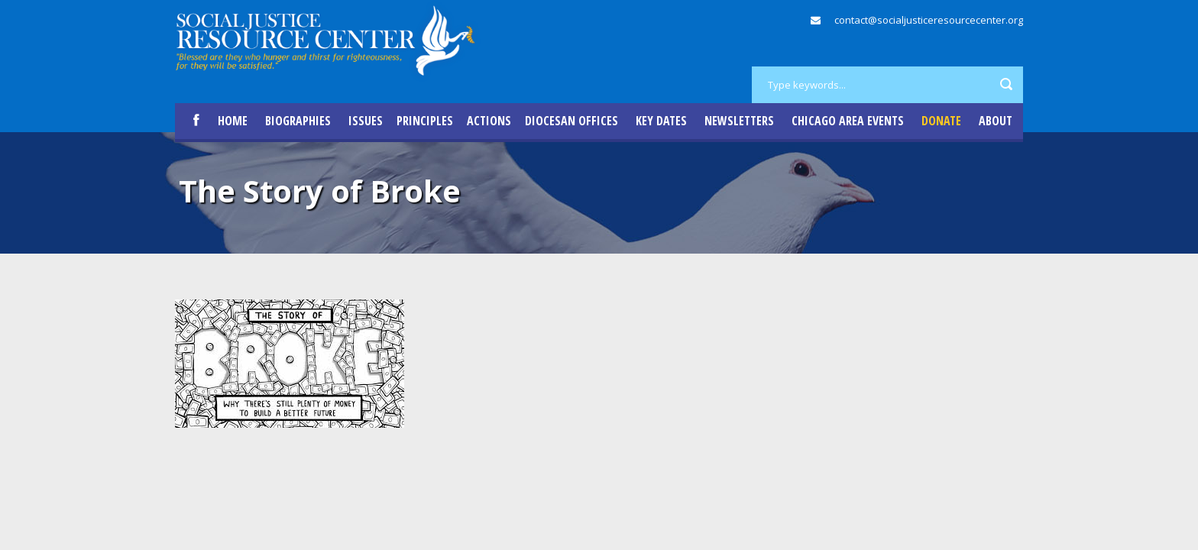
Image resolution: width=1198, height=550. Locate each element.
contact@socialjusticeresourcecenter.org (928, 20)
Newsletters (739, 120)
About (995, 120)
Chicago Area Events (848, 120)
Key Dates (661, 120)
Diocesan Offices (571, 120)
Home (233, 120)
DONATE (941, 120)
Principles (425, 120)
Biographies (298, 120)
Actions (489, 120)
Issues (365, 120)
